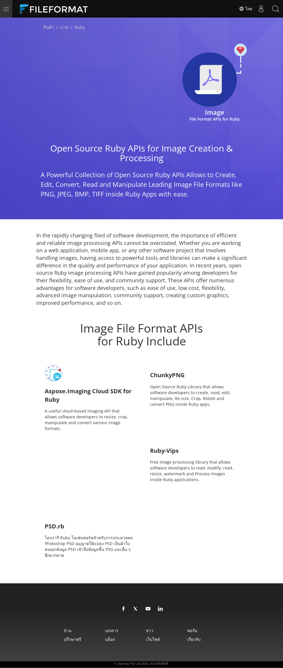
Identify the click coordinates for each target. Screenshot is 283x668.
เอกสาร (111, 630)
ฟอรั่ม (192, 630)
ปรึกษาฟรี (72, 639)
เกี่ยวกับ (194, 639)
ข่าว (149, 630)
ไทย (245, 8)
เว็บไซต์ (153, 639)
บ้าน (68, 630)
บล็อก (110, 639)
